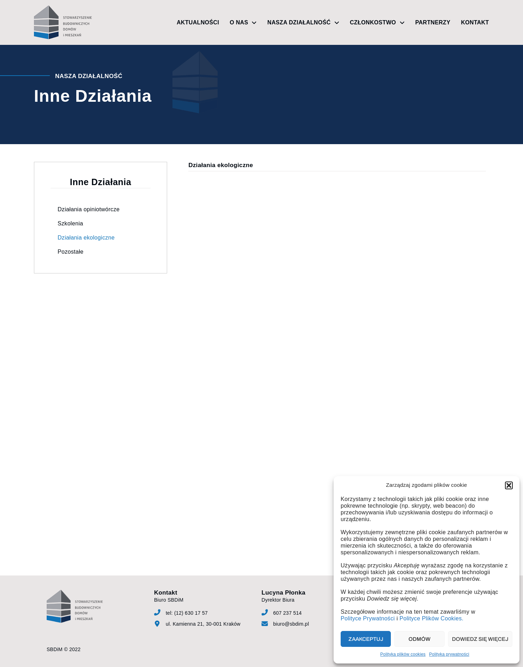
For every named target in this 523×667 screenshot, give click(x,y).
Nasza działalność (303, 22)
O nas (243, 22)
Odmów (419, 639)
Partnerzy (432, 22)
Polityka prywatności (449, 654)
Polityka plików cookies (402, 654)
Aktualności (198, 22)
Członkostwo (377, 22)
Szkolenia (70, 223)
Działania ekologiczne (86, 238)
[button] (508, 485)
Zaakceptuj (365, 639)
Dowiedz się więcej (480, 639)
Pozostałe (70, 252)
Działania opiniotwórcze (88, 209)
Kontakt (475, 22)
